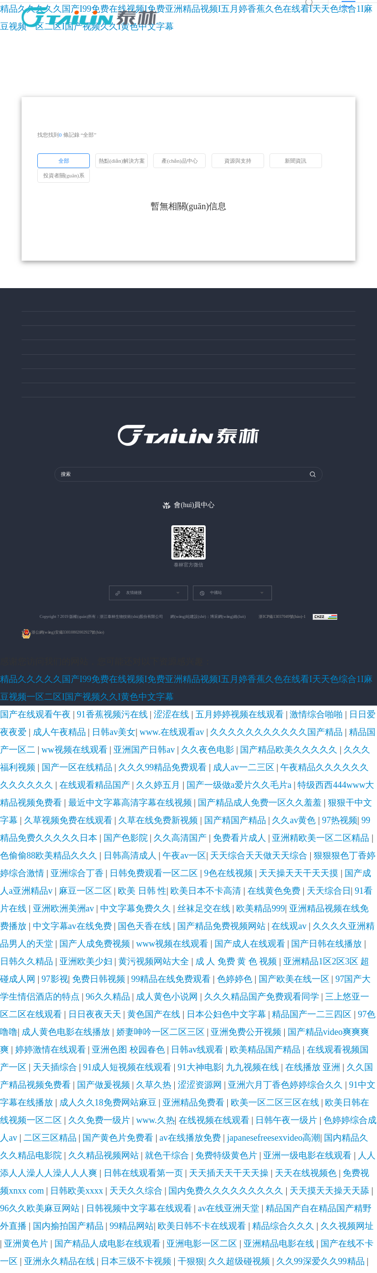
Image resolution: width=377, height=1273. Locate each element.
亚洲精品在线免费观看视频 (46, 1149)
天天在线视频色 (279, 914)
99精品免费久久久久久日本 (271, 761)
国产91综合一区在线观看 (258, 1231)
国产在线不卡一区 (184, 949)
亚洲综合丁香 (45, 785)
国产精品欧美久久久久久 (319, 726)
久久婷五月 (352, 737)
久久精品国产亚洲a (104, 1090)
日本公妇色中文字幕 (244, 843)
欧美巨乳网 (338, 1079)
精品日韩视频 (51, 1114)
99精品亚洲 (102, 1267)
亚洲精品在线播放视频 (269, 1184)
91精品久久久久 (317, 1020)
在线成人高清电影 (129, 973)
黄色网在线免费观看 (197, 1114)
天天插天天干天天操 (228, 914)
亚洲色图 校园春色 (300, 855)
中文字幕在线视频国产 (153, 1231)
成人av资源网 (66, 1267)
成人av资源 (323, 1008)
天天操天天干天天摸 (194, 785)
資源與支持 (35, 346)
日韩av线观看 (346, 855)
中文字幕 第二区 (136, 1161)
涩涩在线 (115, 714)
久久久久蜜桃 (229, 1267)
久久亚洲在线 (186, 1126)
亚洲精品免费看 (339, 879)
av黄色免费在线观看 (106, 1196)
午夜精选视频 (63, 996)
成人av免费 (53, 1243)
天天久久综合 (40, 926)
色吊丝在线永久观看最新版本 (90, 1173)
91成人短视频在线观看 (172, 867)
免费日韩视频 (41, 832)
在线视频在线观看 (224, 890)
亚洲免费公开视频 (132, 855)
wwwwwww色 (124, 1137)
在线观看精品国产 (309, 737)
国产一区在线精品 (51, 737)
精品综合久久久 (260, 937)
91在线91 (353, 1020)
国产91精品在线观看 (262, 1220)
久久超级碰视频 (354, 949)
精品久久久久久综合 (43, 1184)
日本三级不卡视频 (286, 949)
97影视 (11, 832)
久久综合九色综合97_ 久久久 (190, 1208)
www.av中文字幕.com (151, 1008)
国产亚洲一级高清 (63, 1231)
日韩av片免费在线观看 (345, 1161)
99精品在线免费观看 (89, 832)
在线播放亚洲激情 (319, 1126)
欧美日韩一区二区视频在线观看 (75, 1220)
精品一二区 (353, 973)
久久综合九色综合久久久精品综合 (327, 1090)
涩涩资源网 (92, 879)
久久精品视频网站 (270, 902)
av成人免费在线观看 (266, 1020)
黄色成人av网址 (128, 1055)
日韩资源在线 (308, 996)
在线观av (181, 808)
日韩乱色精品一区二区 (176, 1243)
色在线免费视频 (21, 984)
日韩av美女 (326, 714)
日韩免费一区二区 (330, 1114)
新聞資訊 (32, 366)
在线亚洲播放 (204, 1231)
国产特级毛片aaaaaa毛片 (271, 1031)
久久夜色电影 (264, 726)
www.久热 (184, 890)
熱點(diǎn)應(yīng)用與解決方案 (60, 307)
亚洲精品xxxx (27, 1267)
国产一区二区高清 (131, 1079)
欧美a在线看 (308, 1220)
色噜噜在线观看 (204, 1067)
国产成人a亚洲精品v (251, 785)
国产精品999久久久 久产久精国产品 (57, 1079)
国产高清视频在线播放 (262, 1126)
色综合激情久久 (301, 1102)
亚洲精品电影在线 (132, 949)
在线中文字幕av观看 (135, 1043)
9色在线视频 (147, 785)
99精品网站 (158, 937)
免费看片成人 (28, 773)
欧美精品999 (290, 796)
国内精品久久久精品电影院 (207, 902)
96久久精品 (294, 832)
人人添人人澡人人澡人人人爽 (102, 914)
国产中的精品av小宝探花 (100, 1126)
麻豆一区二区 (299, 785)
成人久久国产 (18, 1231)
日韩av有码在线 (315, 1243)
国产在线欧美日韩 (40, 1008)
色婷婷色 (132, 832)
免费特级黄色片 (352, 902)
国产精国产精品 (151, 761)
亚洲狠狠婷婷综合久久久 (214, 996)
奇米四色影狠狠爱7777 (195, 1043)
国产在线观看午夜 (24, 714)
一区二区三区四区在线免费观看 (253, 1255)
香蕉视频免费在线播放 (150, 1067)
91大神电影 (220, 867)
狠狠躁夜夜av (139, 1267)
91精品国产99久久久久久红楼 (156, 1149)
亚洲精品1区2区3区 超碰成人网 (334, 820)
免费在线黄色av (106, 996)
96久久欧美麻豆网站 (226, 926)
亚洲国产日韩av (222, 726)
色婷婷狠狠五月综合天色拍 (196, 1220)
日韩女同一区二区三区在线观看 (327, 984)
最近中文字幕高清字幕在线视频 (206, 749)
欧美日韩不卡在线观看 (206, 937)
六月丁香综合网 (229, 973)
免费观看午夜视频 (181, 973)
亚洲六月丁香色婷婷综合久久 (150, 879)
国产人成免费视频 (301, 808)
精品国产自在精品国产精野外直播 (45, 937)
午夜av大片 (105, 1231)
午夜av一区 (241, 773)
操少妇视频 (319, 973)
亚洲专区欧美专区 (329, 1031)
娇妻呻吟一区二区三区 (75, 855)
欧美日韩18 (150, 1126)
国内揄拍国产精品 (116, 937)
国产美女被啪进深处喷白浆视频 (224, 1008)
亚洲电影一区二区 (81, 949)
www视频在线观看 (353, 808)
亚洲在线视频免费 (242, 1161)
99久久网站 (340, 1102)
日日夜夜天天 (156, 843)
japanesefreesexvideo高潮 (138, 902)
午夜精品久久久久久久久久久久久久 (235, 737)
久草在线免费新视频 (100, 761)
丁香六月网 (60, 1196)
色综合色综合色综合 (181, 1255)
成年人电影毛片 (43, 1126)
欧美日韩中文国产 (78, 973)
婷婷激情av (196, 1196)
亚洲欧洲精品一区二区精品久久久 (177, 1173)
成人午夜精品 (290, 714)
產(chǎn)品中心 (40, 327)
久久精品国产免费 (40, 1020)
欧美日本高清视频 (81, 1043)
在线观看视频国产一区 (75, 867)
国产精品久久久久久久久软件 (267, 1043)
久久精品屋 (99, 1149)
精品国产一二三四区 (301, 843)
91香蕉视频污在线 (75, 714)
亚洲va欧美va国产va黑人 (140, 1020)
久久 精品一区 (86, 1020)
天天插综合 (123, 867)
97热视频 (220, 761)
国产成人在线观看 (26, 820)
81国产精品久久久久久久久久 (244, 984)
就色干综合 (312, 902)
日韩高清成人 (206, 773)
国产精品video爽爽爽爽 (190, 855)
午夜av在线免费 (245, 1173)
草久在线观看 (284, 1114)
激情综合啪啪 (211, 714)
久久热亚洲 (223, 1137)
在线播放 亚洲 (295, 867)
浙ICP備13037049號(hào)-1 (282, 649)
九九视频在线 (255, 867)
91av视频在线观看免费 (46, 1090)
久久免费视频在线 (266, 1243)
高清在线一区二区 (279, 1196)
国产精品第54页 (349, 1220)
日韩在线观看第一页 (171, 914)
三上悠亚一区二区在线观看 (99, 843)
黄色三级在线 (91, 1114)
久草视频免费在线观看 (40, 761)
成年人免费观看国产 (153, 1102)
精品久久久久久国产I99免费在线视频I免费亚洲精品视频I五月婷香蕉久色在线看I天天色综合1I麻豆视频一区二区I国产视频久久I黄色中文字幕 (182, 702)
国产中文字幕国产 (184, 1267)
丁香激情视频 (245, 1114)
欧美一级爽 (25, 1137)
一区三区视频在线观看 (172, 984)
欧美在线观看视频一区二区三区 (290, 1055)
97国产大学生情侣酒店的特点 (237, 832)
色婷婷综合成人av (320, 890)
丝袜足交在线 (253, 796)
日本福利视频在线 (127, 1031)
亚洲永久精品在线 (235, 949)
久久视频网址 (302, 937)
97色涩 (356, 1184)
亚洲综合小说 (172, 1031)
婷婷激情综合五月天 (256, 1067)
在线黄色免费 (51, 796)
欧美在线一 (225, 1079)
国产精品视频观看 (293, 1137)
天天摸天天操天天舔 (169, 926)
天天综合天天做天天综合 (292, 773)
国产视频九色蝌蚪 (24, 1173)
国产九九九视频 (157, 1196)
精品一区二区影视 (222, 1149)
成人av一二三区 (163, 737)
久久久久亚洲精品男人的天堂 (236, 808)
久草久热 (62, 879)
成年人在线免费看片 (94, 1008)
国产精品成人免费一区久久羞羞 (293, 749)
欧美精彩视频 (81, 1031)
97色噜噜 (342, 843)
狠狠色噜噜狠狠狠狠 (189, 1161)
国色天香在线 (85, 808)
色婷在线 (22, 1243)
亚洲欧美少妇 (163, 820)
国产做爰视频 (28, 879)
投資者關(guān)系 (43, 425)
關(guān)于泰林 (40, 405)
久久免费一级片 (147, 890)
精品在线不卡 (132, 1255)
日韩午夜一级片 (272, 890)
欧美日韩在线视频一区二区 (87, 890)
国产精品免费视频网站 (137, 808)
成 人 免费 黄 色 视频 (263, 820)
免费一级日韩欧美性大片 (246, 1090)
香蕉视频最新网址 (207, 1102)
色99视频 (39, 973)
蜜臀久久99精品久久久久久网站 (81, 1102)
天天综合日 (88, 796)
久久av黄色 (191, 761)
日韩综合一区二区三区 (74, 1137)
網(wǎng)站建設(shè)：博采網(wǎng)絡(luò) (207, 649)
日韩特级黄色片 (214, 1031)
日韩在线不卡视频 (97, 1184)
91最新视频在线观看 (27, 1067)
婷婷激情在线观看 (248, 855)
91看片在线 (120, 796)
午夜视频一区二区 (154, 996)
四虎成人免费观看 (273, 1149)
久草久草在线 (18, 1102)
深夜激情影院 (286, 1008)
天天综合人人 (353, 1055)
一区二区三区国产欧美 (81, 1255)
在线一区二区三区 (40, 1161)
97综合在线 (230, 1055)
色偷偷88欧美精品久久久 (151, 773)
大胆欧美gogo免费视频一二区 (172, 1090)
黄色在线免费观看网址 (281, 1267)
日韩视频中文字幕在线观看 (292, 926)
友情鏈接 (128, 625)
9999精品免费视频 (114, 984)
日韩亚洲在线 (287, 1173)
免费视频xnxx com (327, 914)
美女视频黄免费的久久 (182, 1055)
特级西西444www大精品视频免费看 (115, 749)
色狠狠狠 (298, 1067)
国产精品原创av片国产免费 (267, 1208)
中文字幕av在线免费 (37, 808)
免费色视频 (224, 1243)
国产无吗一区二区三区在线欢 (282, 1079)
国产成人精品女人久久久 (71, 1055)
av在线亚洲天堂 (352, 926)
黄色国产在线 (195, 843)
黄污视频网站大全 (208, 820)
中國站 (210, 625)
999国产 (218, 1126)
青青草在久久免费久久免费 (107, 1243)
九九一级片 (285, 961)
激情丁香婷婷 (84, 961)
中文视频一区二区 (277, 973)
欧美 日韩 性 (336, 785)
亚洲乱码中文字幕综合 (206, 1020)
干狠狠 (322, 949)
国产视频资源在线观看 (87, 1067)
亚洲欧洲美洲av (160, 796)
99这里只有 (328, 1067)
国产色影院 (325, 761)
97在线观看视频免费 (139, 1114)
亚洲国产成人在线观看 (135, 961)
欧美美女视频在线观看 (198, 961)
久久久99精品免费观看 (109, 737)
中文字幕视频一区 (330, 1208)
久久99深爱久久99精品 (32, 961)
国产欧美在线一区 (171, 832)
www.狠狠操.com (89, 1161)
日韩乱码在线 (130, 1208)
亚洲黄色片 (338, 937)
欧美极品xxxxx (234, 1196)
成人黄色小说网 (334, 832)
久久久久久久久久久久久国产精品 (61, 726)
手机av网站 (311, 1255)
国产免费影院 (40, 1208)
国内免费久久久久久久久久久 (100, 926)
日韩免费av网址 (66, 984)
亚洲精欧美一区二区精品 (83, 773)
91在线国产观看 (256, 1102)
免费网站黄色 (268, 996)
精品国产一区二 (129, 726)
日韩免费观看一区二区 (97, 785)
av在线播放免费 (82, 902)
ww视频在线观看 (176, 726)
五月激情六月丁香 (331, 1196)
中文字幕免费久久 (208, 796)
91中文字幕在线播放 (218, 879)
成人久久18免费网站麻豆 (281, 879)
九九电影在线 (249, 961)
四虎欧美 (22, 1055)
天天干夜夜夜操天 (182, 1079)
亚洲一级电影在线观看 (30, 914)
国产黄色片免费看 (34, 902)
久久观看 (254, 1137)
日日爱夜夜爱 (251, 714)
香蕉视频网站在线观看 (175, 1137)
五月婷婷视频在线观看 (160, 714)
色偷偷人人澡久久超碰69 (203, 1184)
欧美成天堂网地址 (85, 1208)
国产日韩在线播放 (78, 820)
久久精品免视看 (322, 1184)
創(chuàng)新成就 (43, 386)
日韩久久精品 (123, 820)
